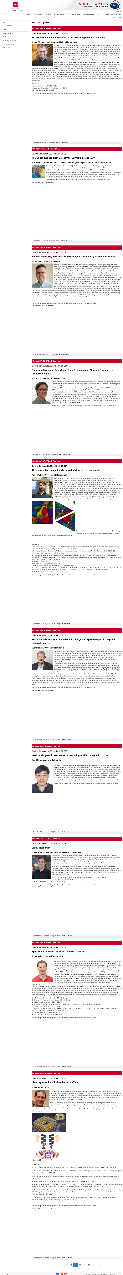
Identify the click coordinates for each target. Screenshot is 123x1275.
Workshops (75, 15)
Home (119, 12)
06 (89, 1265)
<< (58, 1265)
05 (84, 1265)
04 (80, 1265)
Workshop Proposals (92, 15)
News (48, 15)
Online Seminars (61, 15)
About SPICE (38, 15)
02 (71, 1265)
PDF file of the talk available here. (43, 691)
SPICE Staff (116, 17)
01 (66, 1265)
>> (97, 1265)
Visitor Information (113, 15)
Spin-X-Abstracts (62, 142)
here (43, 93)
